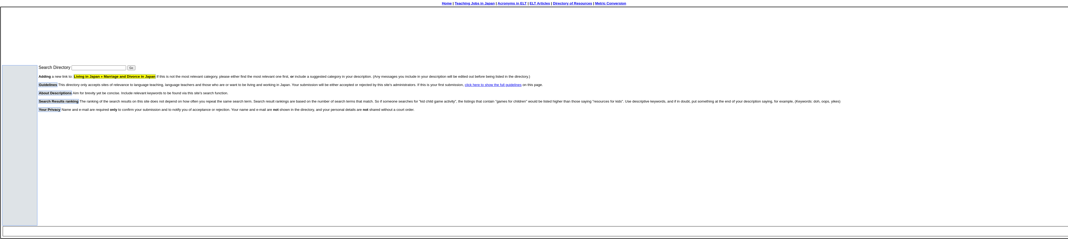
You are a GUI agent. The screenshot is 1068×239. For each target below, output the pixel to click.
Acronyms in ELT (512, 3)
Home (447, 3)
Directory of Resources (572, 3)
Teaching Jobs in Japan (475, 3)
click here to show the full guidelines (493, 85)
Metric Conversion (610, 3)
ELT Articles (540, 3)
